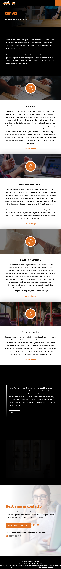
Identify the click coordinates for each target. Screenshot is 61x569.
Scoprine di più (43, 567)
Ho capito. (50, 567)
